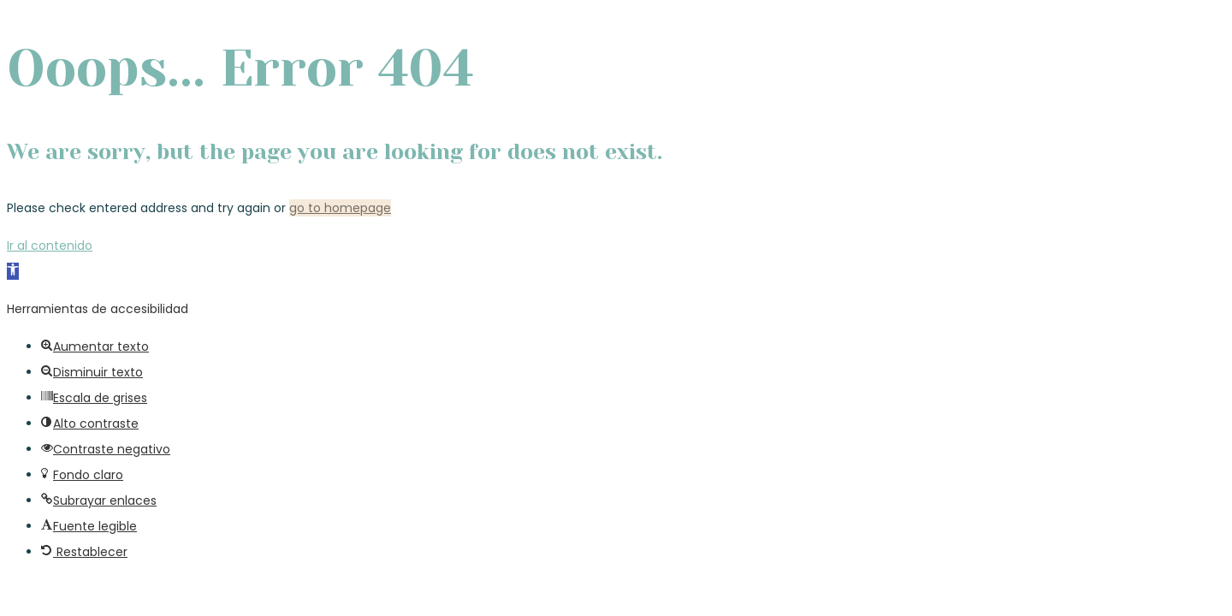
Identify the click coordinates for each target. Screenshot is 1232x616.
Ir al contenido (49, 245)
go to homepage (340, 207)
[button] (13, 271)
